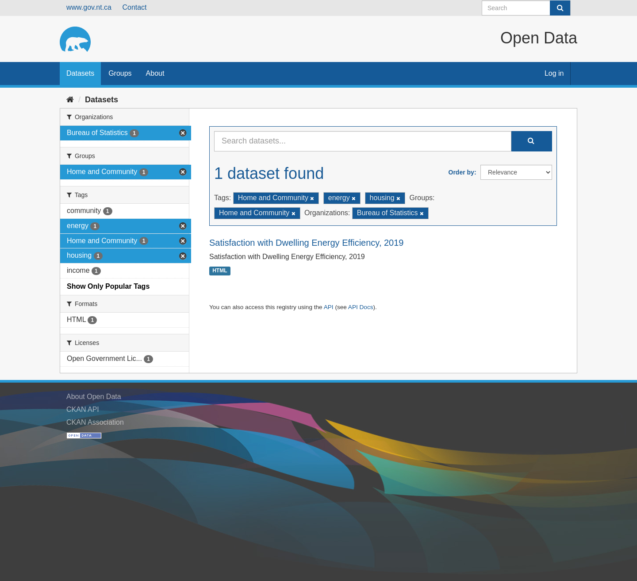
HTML (219, 271)
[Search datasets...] (362, 141)
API (329, 307)
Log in (554, 73)
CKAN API (82, 409)
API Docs (360, 307)
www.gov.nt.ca (88, 7)
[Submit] (560, 7)
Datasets (80, 73)
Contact (134, 7)
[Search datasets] (526, 7)
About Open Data (93, 396)
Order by (461, 172)
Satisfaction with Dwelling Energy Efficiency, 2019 (306, 243)
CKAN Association (95, 422)
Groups (119, 73)
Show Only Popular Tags (108, 286)
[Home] (70, 99)
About (155, 73)
